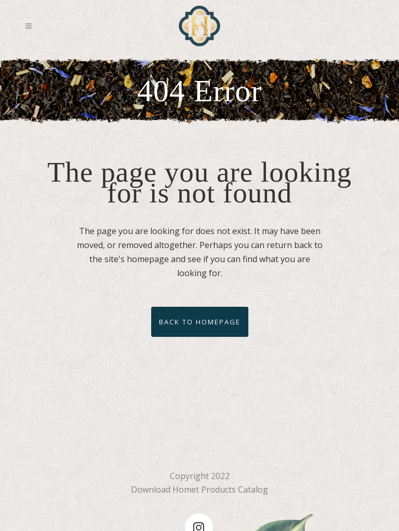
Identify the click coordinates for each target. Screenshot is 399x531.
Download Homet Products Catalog (199, 489)
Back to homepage (200, 321)
